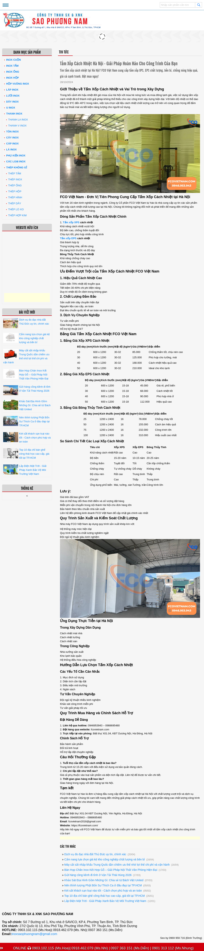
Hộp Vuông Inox (17, 83)
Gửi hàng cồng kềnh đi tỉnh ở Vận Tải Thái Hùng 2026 (98, 875)
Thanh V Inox (17, 125)
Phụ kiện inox (15, 155)
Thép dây (14, 203)
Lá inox (11, 149)
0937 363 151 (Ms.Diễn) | (131, 948)
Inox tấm (12, 65)
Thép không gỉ (16, 167)
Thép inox (15, 179)
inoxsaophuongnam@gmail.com (34, 934)
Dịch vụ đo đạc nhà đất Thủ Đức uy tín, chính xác (95, 854)
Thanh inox (14, 113)
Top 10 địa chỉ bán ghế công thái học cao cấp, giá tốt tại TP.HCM (104, 895)
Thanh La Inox (18, 119)
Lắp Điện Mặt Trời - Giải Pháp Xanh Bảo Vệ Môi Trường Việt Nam (105, 901)
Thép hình (15, 197)
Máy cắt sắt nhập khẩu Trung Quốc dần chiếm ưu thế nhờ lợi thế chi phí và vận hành (117, 864)
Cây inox (12, 137)
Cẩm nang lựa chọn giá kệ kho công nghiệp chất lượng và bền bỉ (105, 859)
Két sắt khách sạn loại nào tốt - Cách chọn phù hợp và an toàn (103, 890)
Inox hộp (12, 77)
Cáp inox (12, 143)
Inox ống (12, 71)
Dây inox (12, 101)
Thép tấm (14, 173)
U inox (10, 107)
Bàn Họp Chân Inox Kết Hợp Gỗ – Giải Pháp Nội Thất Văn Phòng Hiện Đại (111, 869)
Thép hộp (14, 191)
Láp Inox (12, 89)
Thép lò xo (16, 209)
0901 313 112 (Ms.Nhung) (172, 948)
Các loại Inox (16, 161)
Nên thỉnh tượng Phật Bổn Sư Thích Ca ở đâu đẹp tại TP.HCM (103, 885)
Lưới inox (13, 95)
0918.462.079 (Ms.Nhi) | (91, 948)
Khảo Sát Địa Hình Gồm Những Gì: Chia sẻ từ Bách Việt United (104, 880)
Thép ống (15, 185)
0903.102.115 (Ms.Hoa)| (49, 948)
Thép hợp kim (17, 215)
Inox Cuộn (13, 59)
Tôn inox (12, 131)
